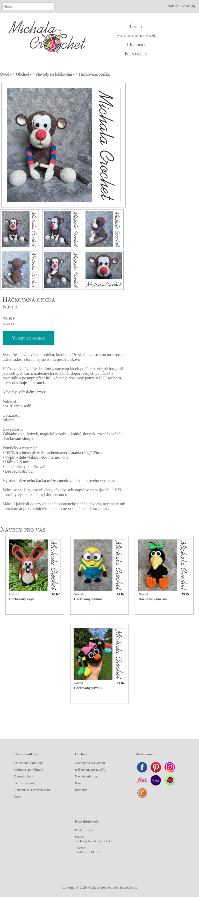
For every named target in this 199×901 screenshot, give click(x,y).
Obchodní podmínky (28, 763)
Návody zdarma (86, 776)
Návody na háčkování (54, 74)
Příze (78, 783)
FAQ (17, 796)
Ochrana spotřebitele (28, 770)
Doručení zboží (24, 783)
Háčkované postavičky (90, 770)
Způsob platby (24, 776)
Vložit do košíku (28, 338)
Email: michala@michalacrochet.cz (94, 839)
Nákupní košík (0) (181, 6)
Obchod (136, 44)
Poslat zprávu (84, 830)
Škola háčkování (136, 35)
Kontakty (136, 54)
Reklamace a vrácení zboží (32, 790)
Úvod (136, 26)
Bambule (81, 790)
